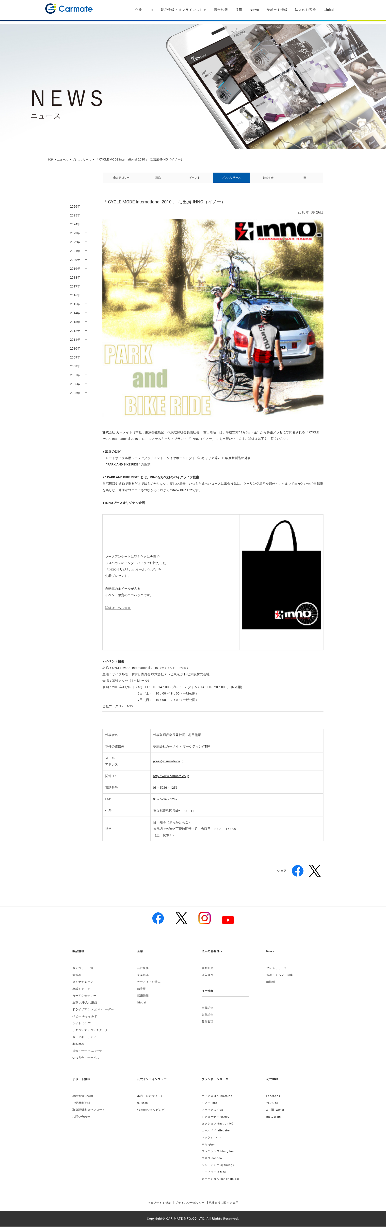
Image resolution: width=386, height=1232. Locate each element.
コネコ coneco (213, 1163)
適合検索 (221, 10)
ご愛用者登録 (82, 1108)
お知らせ (268, 180)
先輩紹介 (208, 1020)
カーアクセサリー (85, 1001)
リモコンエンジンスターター (93, 1035)
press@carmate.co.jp (168, 766)
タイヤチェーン (83, 987)
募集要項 (208, 1027)
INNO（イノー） (203, 444)
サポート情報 (277, 10)
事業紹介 (208, 973)
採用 (238, 10)
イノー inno (210, 1108)
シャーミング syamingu (219, 1170)
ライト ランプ (82, 1028)
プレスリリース (86, 159)
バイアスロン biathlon (218, 1101)
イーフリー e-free (215, 1177)
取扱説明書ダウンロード (90, 1115)
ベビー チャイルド (85, 1021)
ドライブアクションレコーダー (95, 1015)
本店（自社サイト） (151, 1101)
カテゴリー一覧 (83, 973)
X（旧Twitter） (278, 1115)
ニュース (64, 159)
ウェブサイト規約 (152, 1208)
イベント (194, 180)
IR (151, 10)
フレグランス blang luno (220, 1156)
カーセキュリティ (85, 1042)
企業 (138, 10)
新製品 (77, 980)
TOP (51, 159)
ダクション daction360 (219, 1129)
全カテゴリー (121, 180)
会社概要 (143, 973)
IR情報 (142, 994)
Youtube (272, 1108)
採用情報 (143, 1001)
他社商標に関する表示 (231, 1208)
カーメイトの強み (150, 987)
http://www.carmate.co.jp (171, 781)
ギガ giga (209, 1149)
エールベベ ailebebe (217, 1136)
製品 (158, 180)
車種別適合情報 (83, 1101)
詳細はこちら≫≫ (118, 613)
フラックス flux (213, 1115)
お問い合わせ (82, 1122)
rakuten (143, 1108)
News (254, 10)
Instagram (274, 1122)
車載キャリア (82, 994)
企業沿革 (143, 980)
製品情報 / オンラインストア (184, 10)
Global (329, 10)
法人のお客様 (305, 10)
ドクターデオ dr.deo (217, 1122)
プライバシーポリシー (190, 1208)
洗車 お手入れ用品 (85, 1008)
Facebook (274, 1101)
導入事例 (208, 980)
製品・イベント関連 (281, 980)
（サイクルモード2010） (153, 673)
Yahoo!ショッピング (152, 1115)
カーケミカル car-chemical (222, 1184)
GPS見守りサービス (87, 1063)
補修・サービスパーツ (88, 1056)
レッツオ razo (212, 1142)
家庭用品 (78, 1049)
